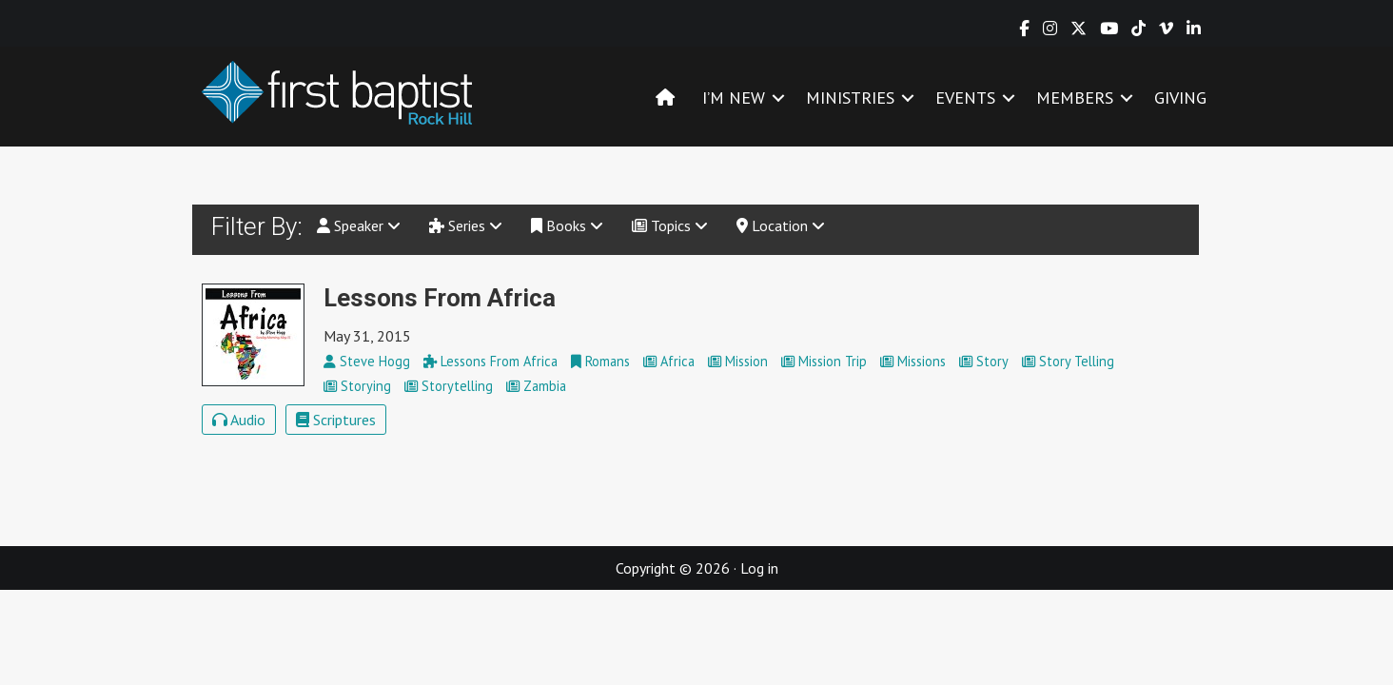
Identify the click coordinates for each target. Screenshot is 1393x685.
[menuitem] (665, 97)
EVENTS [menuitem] (965, 97)
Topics (670, 225)
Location (780, 225)
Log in (759, 567)
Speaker (359, 225)
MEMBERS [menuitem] (1074, 97)
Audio (238, 419)
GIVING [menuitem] (1180, 97)
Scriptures (336, 419)
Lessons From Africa (440, 298)
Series (465, 225)
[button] (778, 97)
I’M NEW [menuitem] (733, 97)
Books (567, 225)
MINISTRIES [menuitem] (850, 97)
